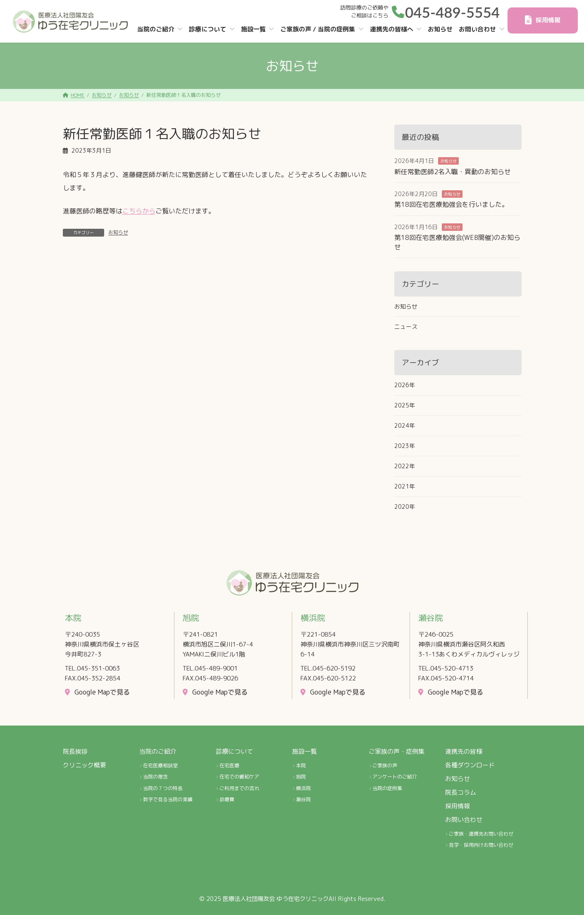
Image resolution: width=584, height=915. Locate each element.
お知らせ (118, 232)
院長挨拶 (75, 751)
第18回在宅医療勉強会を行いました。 (451, 204)
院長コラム (460, 792)
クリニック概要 (84, 765)
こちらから (138, 211)
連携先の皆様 (463, 751)
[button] (446, 10)
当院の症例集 (387, 788)
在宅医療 (229, 765)
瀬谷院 (303, 799)
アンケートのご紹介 (394, 776)
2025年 (404, 405)
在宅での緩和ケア (239, 776)
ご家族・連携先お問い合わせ (481, 833)
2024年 (404, 425)
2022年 (404, 466)
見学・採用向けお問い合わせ (481, 844)
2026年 (404, 385)
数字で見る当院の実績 (168, 799)
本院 (301, 765)
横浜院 (303, 788)
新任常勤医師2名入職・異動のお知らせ (452, 171)
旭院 (301, 776)
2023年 (404, 446)
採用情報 (457, 806)
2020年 (404, 506)
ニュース (405, 327)
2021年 (404, 486)
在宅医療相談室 (160, 765)
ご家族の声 (384, 765)
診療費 (226, 799)
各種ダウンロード (470, 765)
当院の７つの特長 (163, 788)
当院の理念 (155, 776)
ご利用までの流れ (239, 788)
